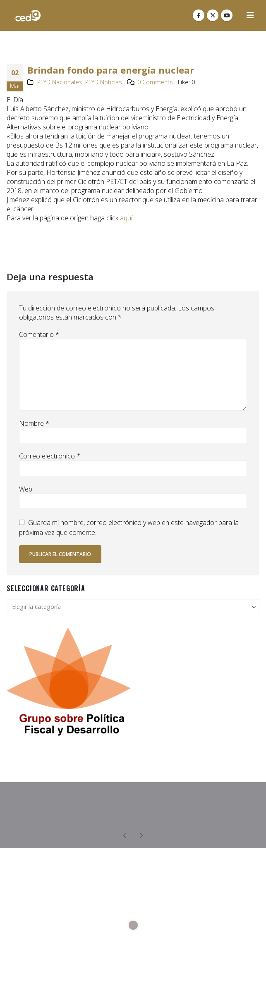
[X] (212, 15)
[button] (250, 15)
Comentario (39, 334)
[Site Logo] (27, 15)
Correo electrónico (49, 456)
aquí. (126, 217)
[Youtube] (226, 15)
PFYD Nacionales (59, 82)
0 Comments (155, 82)
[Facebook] (198, 15)
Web (25, 489)
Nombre (34, 423)
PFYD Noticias (103, 82)
